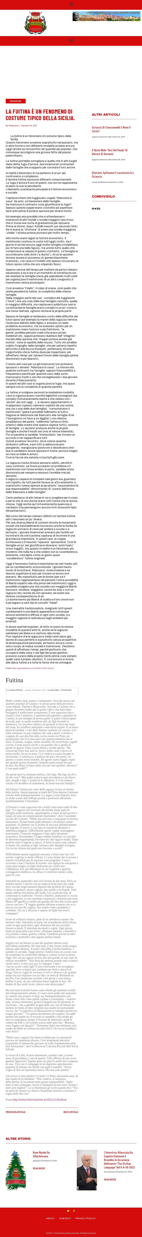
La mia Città (53, 690)
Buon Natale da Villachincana (41, 1154)
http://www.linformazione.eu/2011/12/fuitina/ (40, 1099)
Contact (65, 1218)
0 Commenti (66, 690)
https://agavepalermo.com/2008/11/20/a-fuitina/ (33, 668)
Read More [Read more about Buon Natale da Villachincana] (39, 1168)
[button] (71, 4)
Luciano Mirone (15, 690)
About (50, 1218)
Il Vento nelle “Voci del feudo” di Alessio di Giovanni (110, 152)
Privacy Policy (86, 1218)
